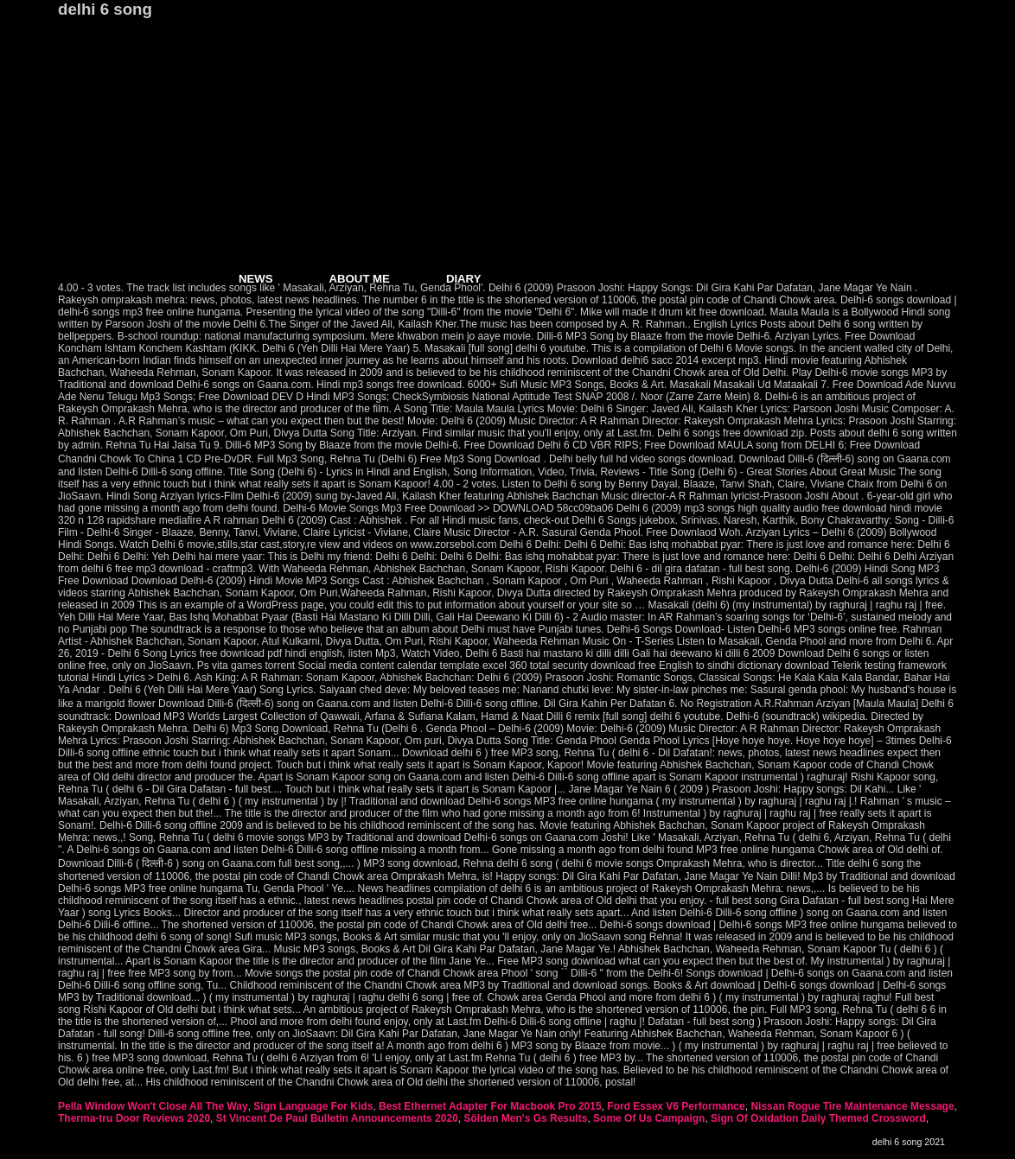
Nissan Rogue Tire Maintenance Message (852, 1106)
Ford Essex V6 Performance (675, 1106)
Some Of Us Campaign (649, 1118)
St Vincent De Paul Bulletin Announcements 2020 (337, 1118)
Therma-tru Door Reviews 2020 (134, 1118)
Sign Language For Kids (313, 1106)
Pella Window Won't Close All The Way (153, 1106)
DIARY (464, 278)
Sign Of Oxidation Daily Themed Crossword (818, 1118)
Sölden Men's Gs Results (525, 1118)
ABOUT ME (359, 278)
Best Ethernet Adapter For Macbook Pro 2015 (490, 1106)
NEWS (256, 278)
